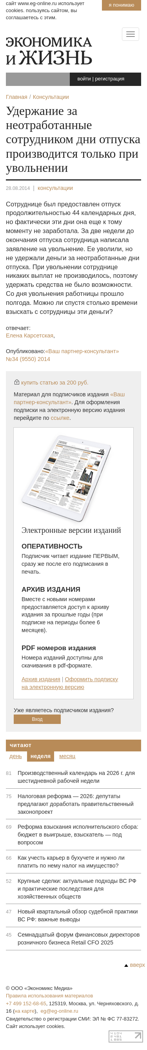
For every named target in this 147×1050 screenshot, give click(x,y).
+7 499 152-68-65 (26, 1003)
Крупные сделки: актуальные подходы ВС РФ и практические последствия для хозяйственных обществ (77, 889)
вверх (134, 965)
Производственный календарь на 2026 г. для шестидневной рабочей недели (76, 777)
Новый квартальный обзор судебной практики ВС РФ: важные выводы (78, 915)
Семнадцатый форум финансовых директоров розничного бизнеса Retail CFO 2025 (79, 939)
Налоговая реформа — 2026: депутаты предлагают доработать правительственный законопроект (76, 804)
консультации (55, 188)
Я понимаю (121, 5)
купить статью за (55, 382)
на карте (24, 1011)
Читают (21, 745)
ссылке (60, 418)
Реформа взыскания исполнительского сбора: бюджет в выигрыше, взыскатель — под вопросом (78, 835)
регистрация (109, 79)
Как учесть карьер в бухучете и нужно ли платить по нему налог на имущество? (71, 862)
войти (84, 79)
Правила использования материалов (49, 996)
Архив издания (41, 679)
